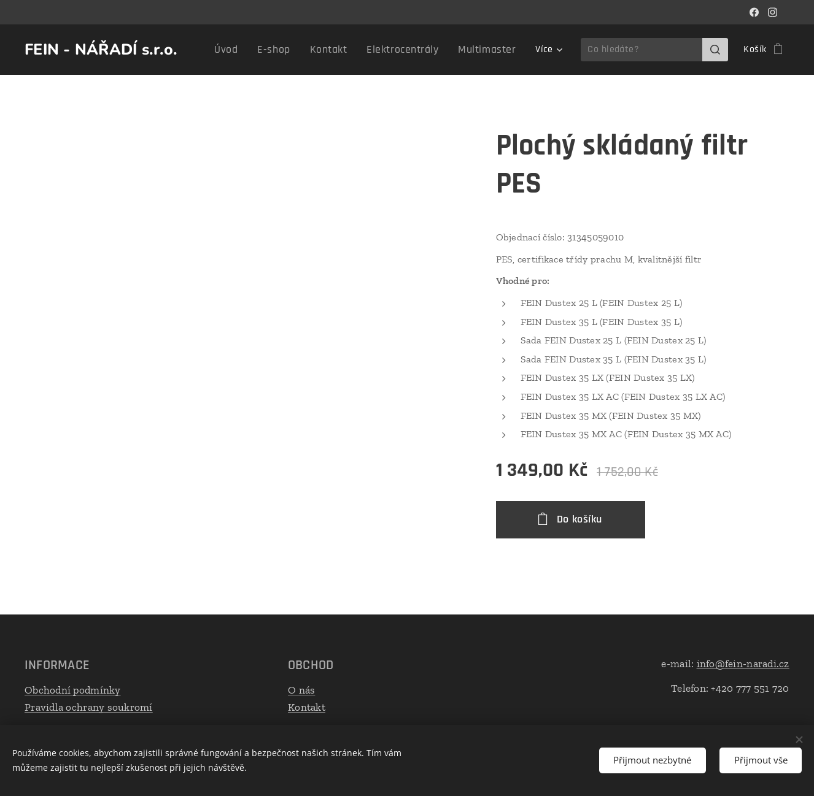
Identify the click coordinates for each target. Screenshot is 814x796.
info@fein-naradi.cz (743, 663)
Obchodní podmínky (73, 690)
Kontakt (306, 706)
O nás (301, 690)
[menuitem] (251, 49)
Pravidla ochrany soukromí (89, 706)
